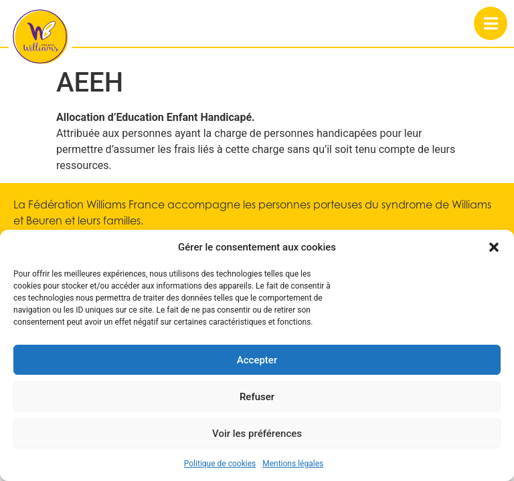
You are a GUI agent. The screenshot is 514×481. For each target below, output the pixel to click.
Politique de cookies (220, 463)
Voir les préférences (257, 434)
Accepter (257, 360)
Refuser (257, 397)
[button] (494, 247)
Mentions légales (292, 463)
